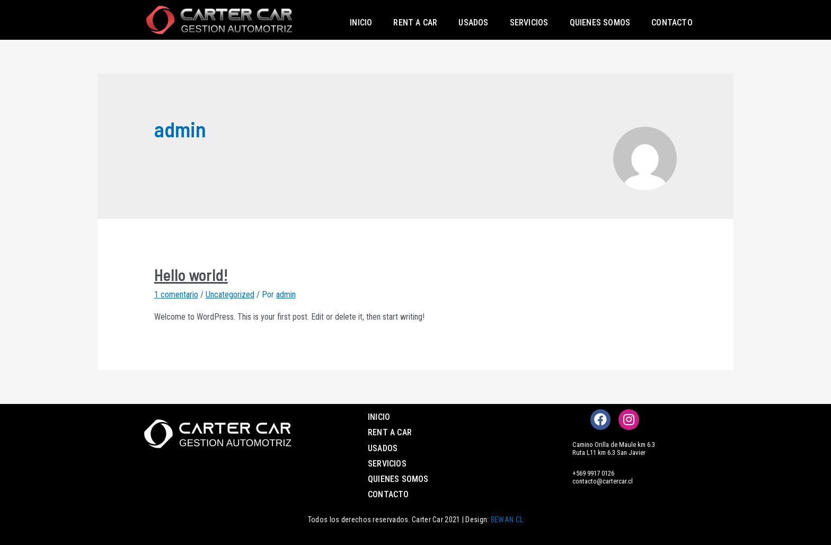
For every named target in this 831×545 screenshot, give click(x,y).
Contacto (672, 22)
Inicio (361, 22)
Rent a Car (415, 22)
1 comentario (176, 294)
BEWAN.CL (507, 519)
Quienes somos (600, 22)
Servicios (529, 22)
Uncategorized (230, 294)
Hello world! (191, 274)
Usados (473, 22)
